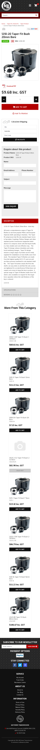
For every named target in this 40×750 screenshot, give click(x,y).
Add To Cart (20, 107)
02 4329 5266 (20, 733)
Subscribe (32, 646)
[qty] (20, 127)
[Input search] (18, 15)
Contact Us (20, 695)
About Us (20, 690)
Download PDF (9, 86)
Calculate (20, 140)
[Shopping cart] (35, 5)
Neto (27, 742)
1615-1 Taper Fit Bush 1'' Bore (20, 499)
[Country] (20, 131)
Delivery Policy (20, 712)
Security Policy (20, 710)
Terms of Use (20, 702)
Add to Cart (20, 350)
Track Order (20, 680)
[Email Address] (14, 646)
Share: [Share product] (32, 29)
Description (9, 221)
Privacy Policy (20, 705)
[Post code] (20, 135)
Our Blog (20, 692)
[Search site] (36, 15)
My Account (20, 677)
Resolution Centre (20, 682)
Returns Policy (20, 707)
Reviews (12, 295)
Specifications (10, 290)
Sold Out (20, 471)
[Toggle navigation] (30, 5)
